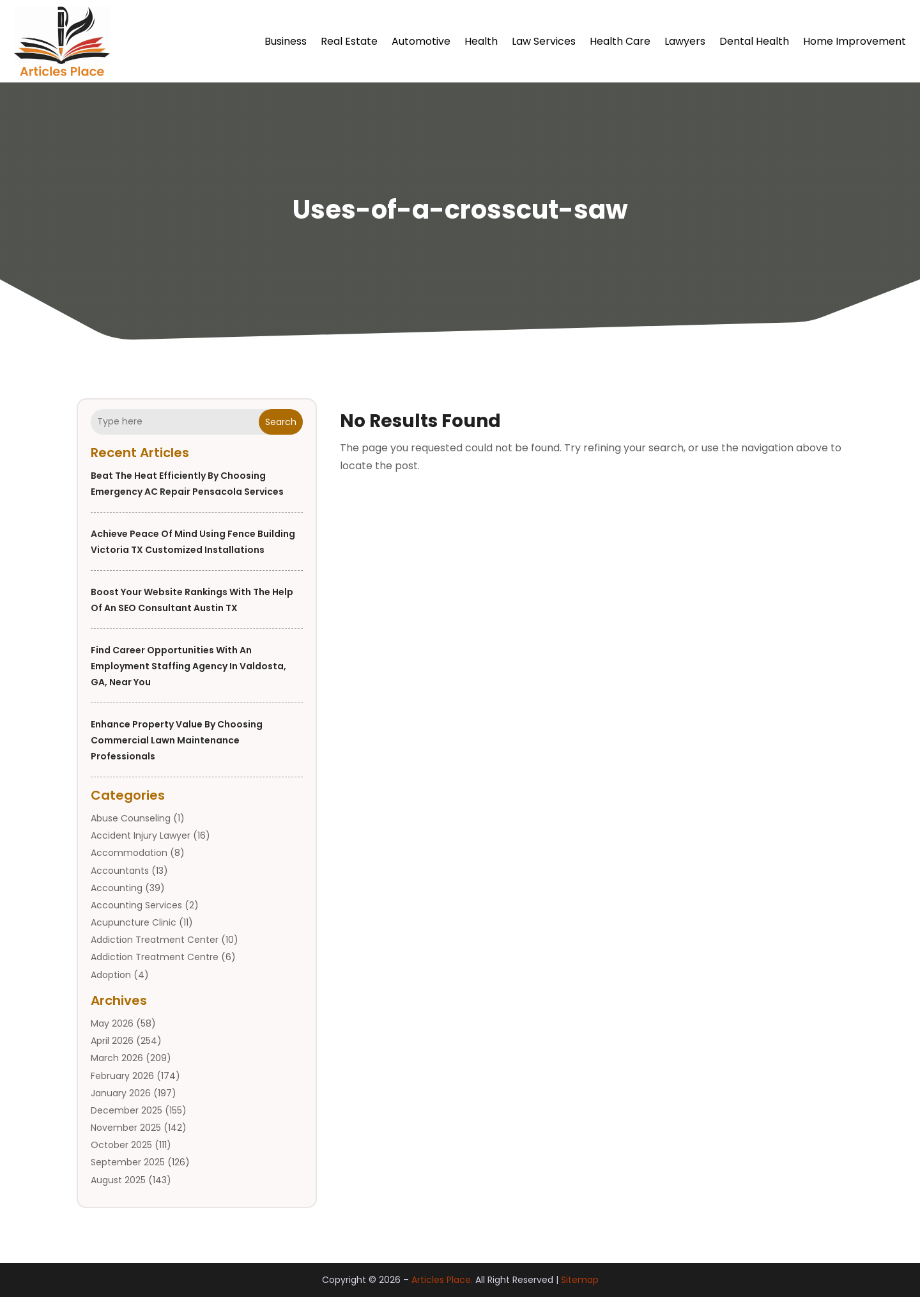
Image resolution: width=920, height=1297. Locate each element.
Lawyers (684, 41)
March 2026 (117, 1058)
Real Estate (349, 41)
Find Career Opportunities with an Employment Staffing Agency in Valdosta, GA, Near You (188, 666)
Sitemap (580, 1280)
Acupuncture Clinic (133, 922)
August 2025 (118, 1180)
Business (285, 41)
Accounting (116, 887)
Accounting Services (136, 905)
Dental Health (754, 41)
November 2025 (126, 1127)
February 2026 (122, 1075)
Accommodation (129, 853)
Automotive (421, 41)
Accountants (120, 870)
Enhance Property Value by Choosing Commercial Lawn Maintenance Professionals (177, 740)
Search (280, 422)
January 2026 (121, 1093)
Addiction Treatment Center (154, 939)
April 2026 (112, 1040)
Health (481, 41)
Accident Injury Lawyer (140, 835)
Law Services (544, 41)
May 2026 (112, 1023)
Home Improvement (854, 41)
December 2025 (126, 1110)
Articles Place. (442, 1280)
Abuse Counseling (131, 818)
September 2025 (128, 1162)
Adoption (111, 974)
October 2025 (121, 1144)
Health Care (620, 41)
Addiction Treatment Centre (154, 957)
